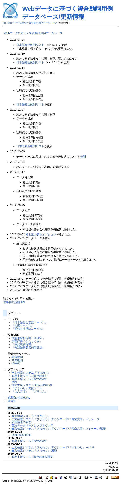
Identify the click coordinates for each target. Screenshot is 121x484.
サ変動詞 (17, 360)
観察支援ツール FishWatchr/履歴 (32, 456)
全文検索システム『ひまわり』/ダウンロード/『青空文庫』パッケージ (55, 419)
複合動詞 (17, 357)
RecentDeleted (21, 434)
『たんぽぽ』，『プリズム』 (30, 391)
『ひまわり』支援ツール (27, 388)
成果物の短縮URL (14, 302)
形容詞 (16, 363)
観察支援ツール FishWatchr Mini (29, 380)
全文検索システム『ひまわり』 (31, 372)
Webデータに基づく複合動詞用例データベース (32, 23)
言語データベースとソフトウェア (32, 425)
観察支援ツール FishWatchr (29, 375)
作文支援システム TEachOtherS (32, 385)
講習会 (12, 400)
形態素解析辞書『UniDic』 (28, 338)
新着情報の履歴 (21, 422)
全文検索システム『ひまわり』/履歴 (34, 450)
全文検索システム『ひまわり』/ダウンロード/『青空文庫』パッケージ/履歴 (59, 428)
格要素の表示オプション (41, 234)
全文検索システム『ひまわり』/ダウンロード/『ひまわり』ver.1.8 (53, 447)
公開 (83, 156)
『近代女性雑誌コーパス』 (28, 328)
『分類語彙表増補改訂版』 (28, 347)
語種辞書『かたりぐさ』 (27, 341)
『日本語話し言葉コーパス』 (30, 322)
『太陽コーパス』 (23, 325)
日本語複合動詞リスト (30, 44)
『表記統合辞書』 (23, 344)
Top (4, 23)
